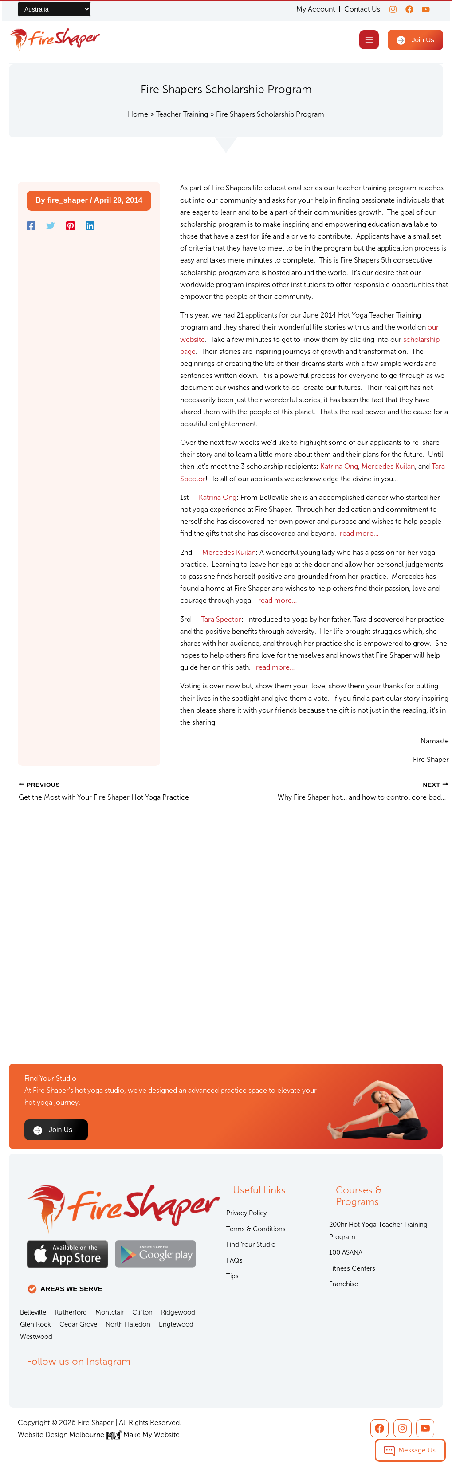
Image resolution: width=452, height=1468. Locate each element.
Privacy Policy (246, 1213)
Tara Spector (221, 620)
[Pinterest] (70, 227)
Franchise (343, 1284)
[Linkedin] (90, 227)
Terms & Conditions (256, 1229)
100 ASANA (345, 1252)
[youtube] (426, 9)
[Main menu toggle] (367, 40)
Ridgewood (178, 1312)
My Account (310, 9)
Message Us (417, 1450)
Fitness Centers (352, 1268)
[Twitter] (50, 227)
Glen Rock (35, 1324)
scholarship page (401, 341)
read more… (359, 535)
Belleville (33, 1312)
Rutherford (71, 1312)
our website (417, 329)
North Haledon (128, 1324)
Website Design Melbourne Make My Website (99, 1434)
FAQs (234, 1260)
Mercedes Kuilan (388, 468)
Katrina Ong (339, 468)
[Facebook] (407, 9)
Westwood (36, 1337)
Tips (232, 1276)
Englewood (176, 1324)
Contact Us (357, 9)
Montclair (109, 1312)
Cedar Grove (78, 1324)
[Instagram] (388, 9)
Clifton (142, 1312)
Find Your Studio (250, 1244)
